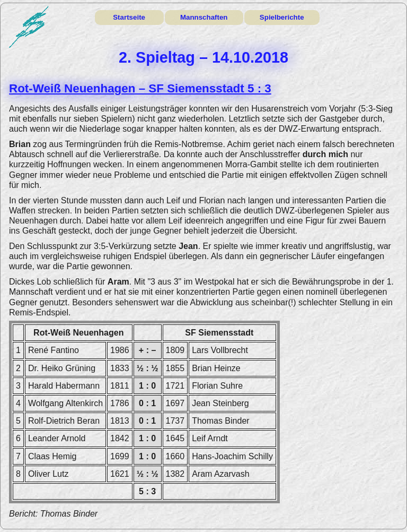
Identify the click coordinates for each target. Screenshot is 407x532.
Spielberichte (282, 17)
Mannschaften (204, 17)
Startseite (129, 17)
